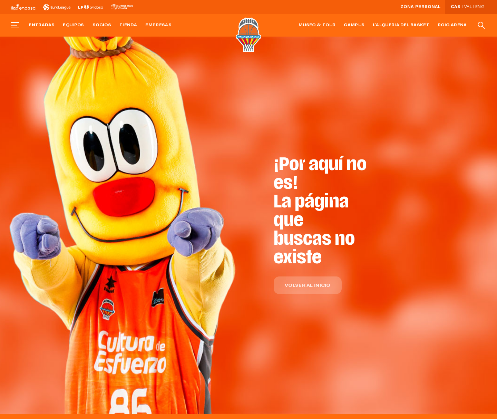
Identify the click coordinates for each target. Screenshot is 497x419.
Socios (101, 25)
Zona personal (420, 7)
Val (468, 7)
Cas (456, 7)
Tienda (128, 25)
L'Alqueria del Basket (401, 25)
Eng (479, 7)
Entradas (42, 25)
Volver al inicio (307, 285)
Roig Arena (452, 25)
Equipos (73, 25)
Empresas (158, 25)
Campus (354, 25)
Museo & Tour (317, 25)
